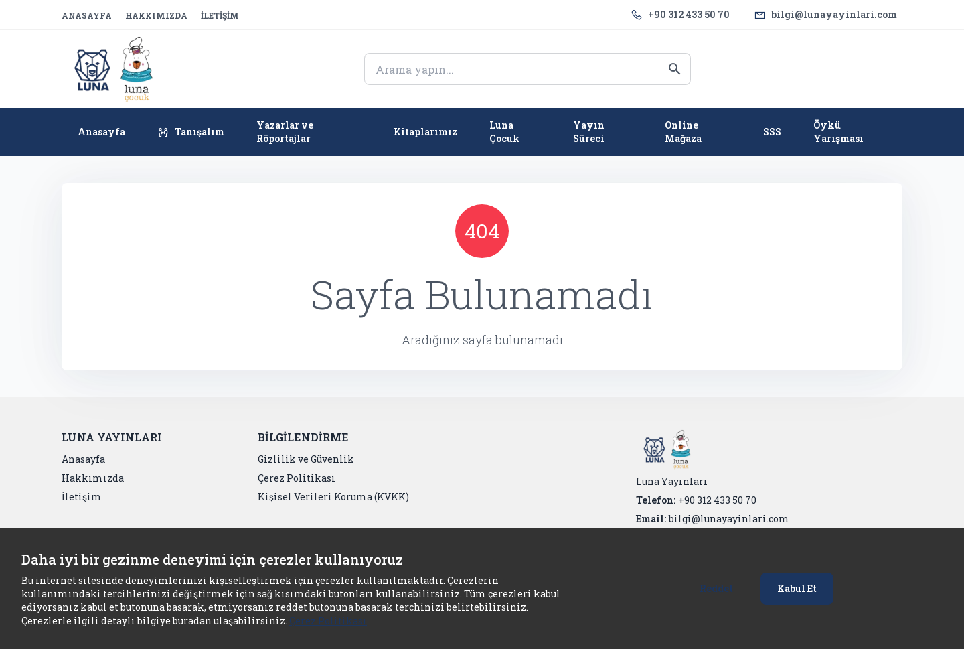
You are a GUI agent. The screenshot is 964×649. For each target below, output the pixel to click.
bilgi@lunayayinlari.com (834, 14)
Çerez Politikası (328, 620)
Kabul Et (797, 588)
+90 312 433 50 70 (689, 14)
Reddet (716, 588)
